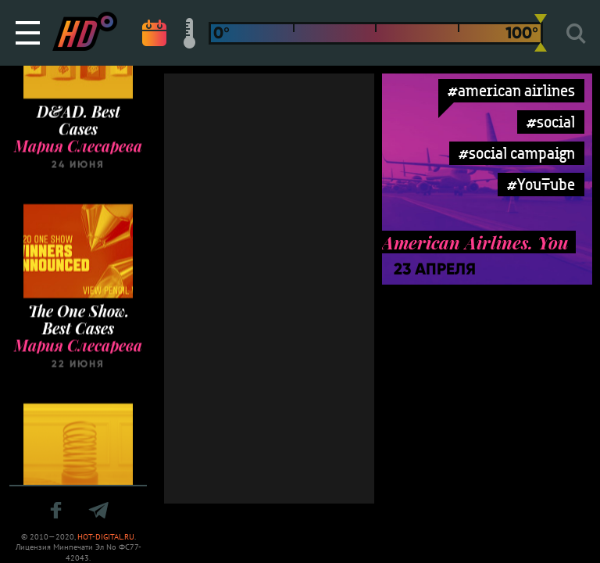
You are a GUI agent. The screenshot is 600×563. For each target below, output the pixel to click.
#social (551, 121)
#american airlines (511, 90)
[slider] (540, 33)
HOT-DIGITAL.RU (105, 537)
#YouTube (541, 184)
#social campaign (517, 152)
